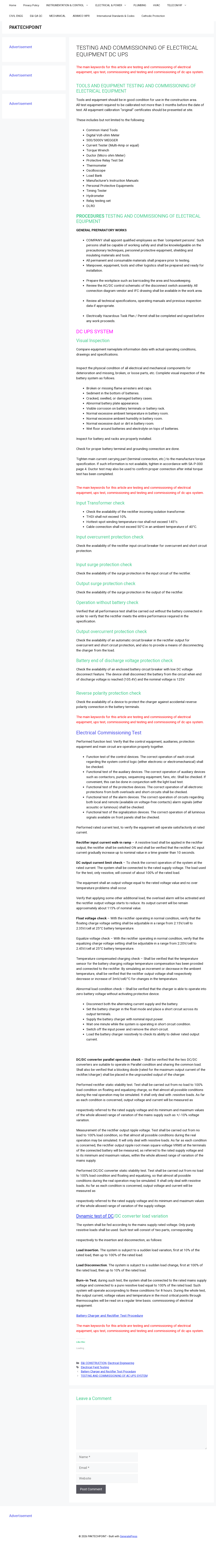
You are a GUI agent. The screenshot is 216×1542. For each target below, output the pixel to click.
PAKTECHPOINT (25, 27)
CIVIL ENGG (16, 16)
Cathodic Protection (153, 16)
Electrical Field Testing (95, 1367)
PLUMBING (140, 5)
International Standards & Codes (115, 16)
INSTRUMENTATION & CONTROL (69, 5)
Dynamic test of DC (95, 1216)
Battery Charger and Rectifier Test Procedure (109, 1316)
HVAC (156, 5)
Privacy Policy (31, 5)
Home (12, 5)
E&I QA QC (36, 16)
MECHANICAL (57, 16)
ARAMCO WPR (81, 16)
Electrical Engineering (121, 1363)
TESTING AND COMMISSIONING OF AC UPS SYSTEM (114, 1375)
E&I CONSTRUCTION (93, 1363)
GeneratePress (128, 1536)
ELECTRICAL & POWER (112, 5)
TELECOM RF (178, 5)
